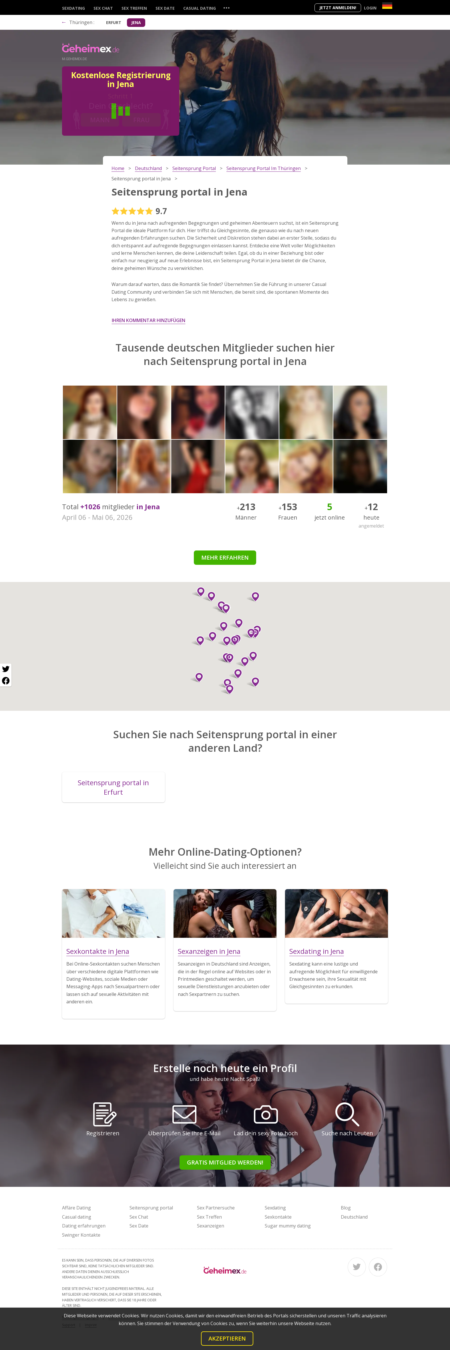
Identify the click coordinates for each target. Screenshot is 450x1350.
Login (370, 8)
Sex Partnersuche (216, 1208)
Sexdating (73, 8)
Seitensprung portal (151, 1208)
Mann (100, 119)
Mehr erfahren (225, 557)
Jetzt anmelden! (337, 7)
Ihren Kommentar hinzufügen (148, 320)
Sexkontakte (278, 1217)
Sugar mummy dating (288, 1226)
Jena (136, 22)
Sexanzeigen (210, 1226)
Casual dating (199, 8)
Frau (141, 119)
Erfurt (113, 22)
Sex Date (165, 8)
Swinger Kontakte (81, 1235)
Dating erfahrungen (83, 1226)
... (226, 7)
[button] (235, 674)
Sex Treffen (134, 8)
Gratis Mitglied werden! (225, 1162)
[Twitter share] (5, 669)
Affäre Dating (76, 1208)
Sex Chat (103, 8)
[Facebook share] (5, 680)
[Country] (387, 5)
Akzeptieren (227, 1338)
